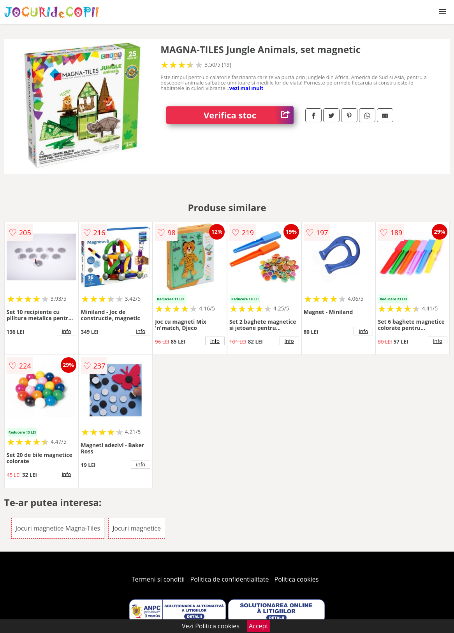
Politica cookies (297, 579)
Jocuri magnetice (137, 528)
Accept (258, 626)
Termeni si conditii (158, 579)
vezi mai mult (246, 88)
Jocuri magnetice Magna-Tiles (58, 528)
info (66, 331)
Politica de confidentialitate (229, 579)
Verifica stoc (249, 115)
